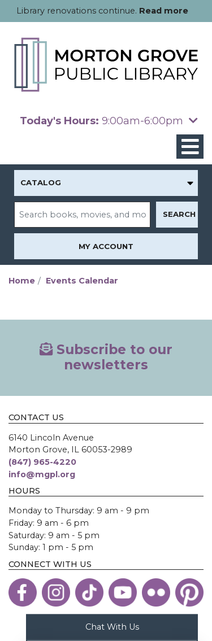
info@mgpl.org (41, 474)
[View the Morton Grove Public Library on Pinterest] (189, 592)
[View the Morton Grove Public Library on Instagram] (56, 592)
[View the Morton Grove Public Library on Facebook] (22, 592)
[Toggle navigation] (190, 146)
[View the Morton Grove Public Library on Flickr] (156, 592)
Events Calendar (82, 281)
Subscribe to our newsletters (106, 357)
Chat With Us (112, 626)
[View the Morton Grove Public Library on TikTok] (89, 592)
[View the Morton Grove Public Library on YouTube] (123, 592)
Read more (163, 11)
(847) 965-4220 (42, 462)
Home (21, 281)
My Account (106, 246)
